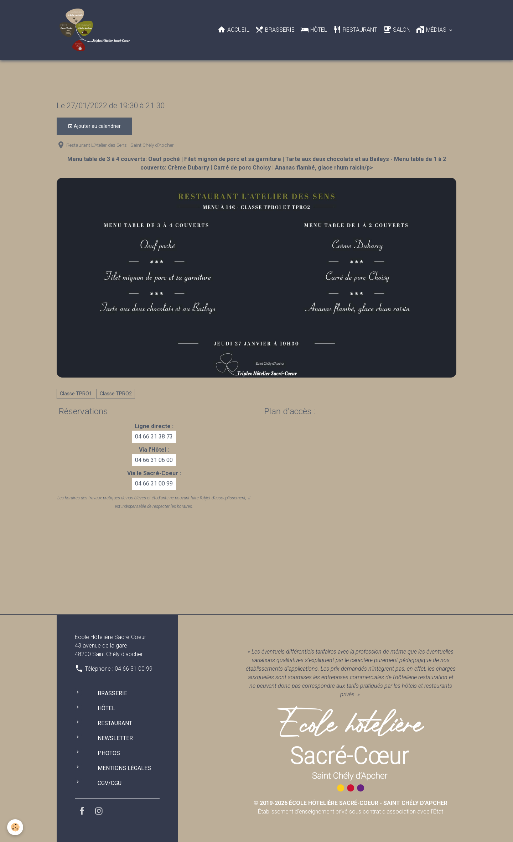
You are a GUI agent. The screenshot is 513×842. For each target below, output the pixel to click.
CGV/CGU (109, 783)
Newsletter (115, 738)
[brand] (96, 30)
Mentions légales (124, 768)
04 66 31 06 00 (154, 460)
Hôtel (313, 29)
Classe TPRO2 (116, 393)
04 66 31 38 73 (154, 436)
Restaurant (355, 29)
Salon (396, 29)
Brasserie (275, 29)
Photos (109, 753)
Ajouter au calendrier (94, 126)
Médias (432, 29)
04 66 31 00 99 (154, 483)
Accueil (233, 29)
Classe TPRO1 (76, 393)
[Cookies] (15, 827)
